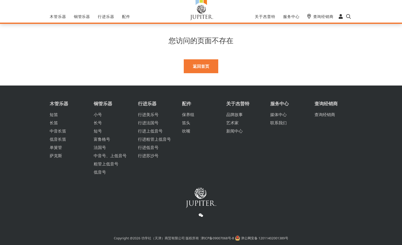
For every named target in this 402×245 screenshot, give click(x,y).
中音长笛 (58, 131)
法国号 (100, 147)
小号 (98, 114)
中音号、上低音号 (110, 155)
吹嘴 (186, 131)
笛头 (186, 123)
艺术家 (232, 123)
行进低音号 (148, 147)
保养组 (188, 114)
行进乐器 (106, 16)
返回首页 (201, 66)
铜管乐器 (82, 16)
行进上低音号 (150, 131)
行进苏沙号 (148, 155)
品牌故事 (234, 114)
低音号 (100, 172)
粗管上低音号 (106, 164)
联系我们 (278, 123)
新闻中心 (234, 131)
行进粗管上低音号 (154, 139)
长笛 (54, 123)
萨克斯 (56, 155)
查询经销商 (323, 16)
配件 (126, 16)
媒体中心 (278, 114)
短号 (98, 131)
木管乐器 (58, 16)
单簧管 (56, 147)
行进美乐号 (148, 114)
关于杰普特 (265, 16)
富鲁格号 (102, 139)
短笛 (54, 114)
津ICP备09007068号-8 (217, 238)
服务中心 (291, 16)
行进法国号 (148, 123)
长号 (98, 123)
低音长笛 (58, 139)
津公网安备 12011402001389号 (261, 238)
